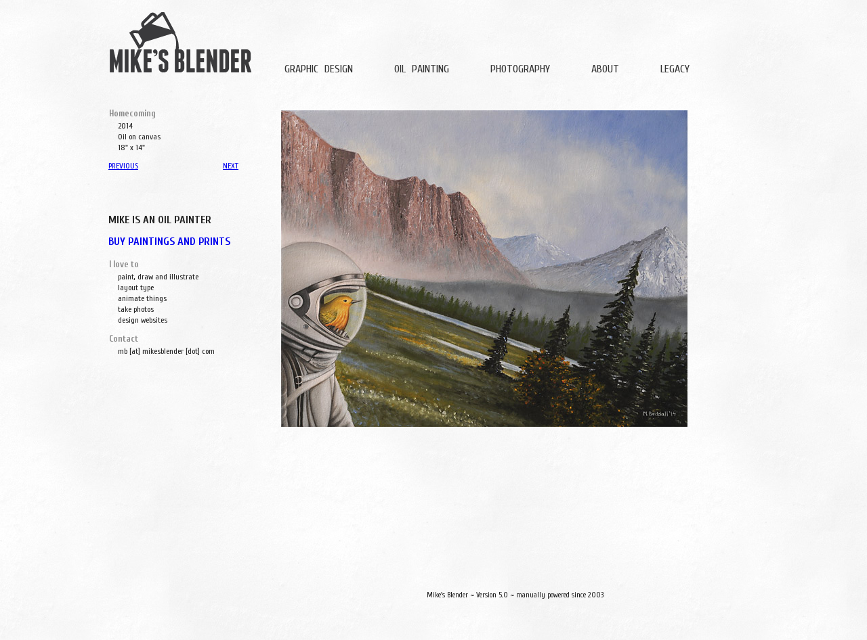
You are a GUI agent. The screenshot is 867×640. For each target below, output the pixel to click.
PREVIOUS (123, 165)
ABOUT (605, 69)
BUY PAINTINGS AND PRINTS (169, 241)
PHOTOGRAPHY (520, 69)
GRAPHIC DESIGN (318, 69)
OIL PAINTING (421, 69)
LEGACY (675, 69)
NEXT (230, 165)
